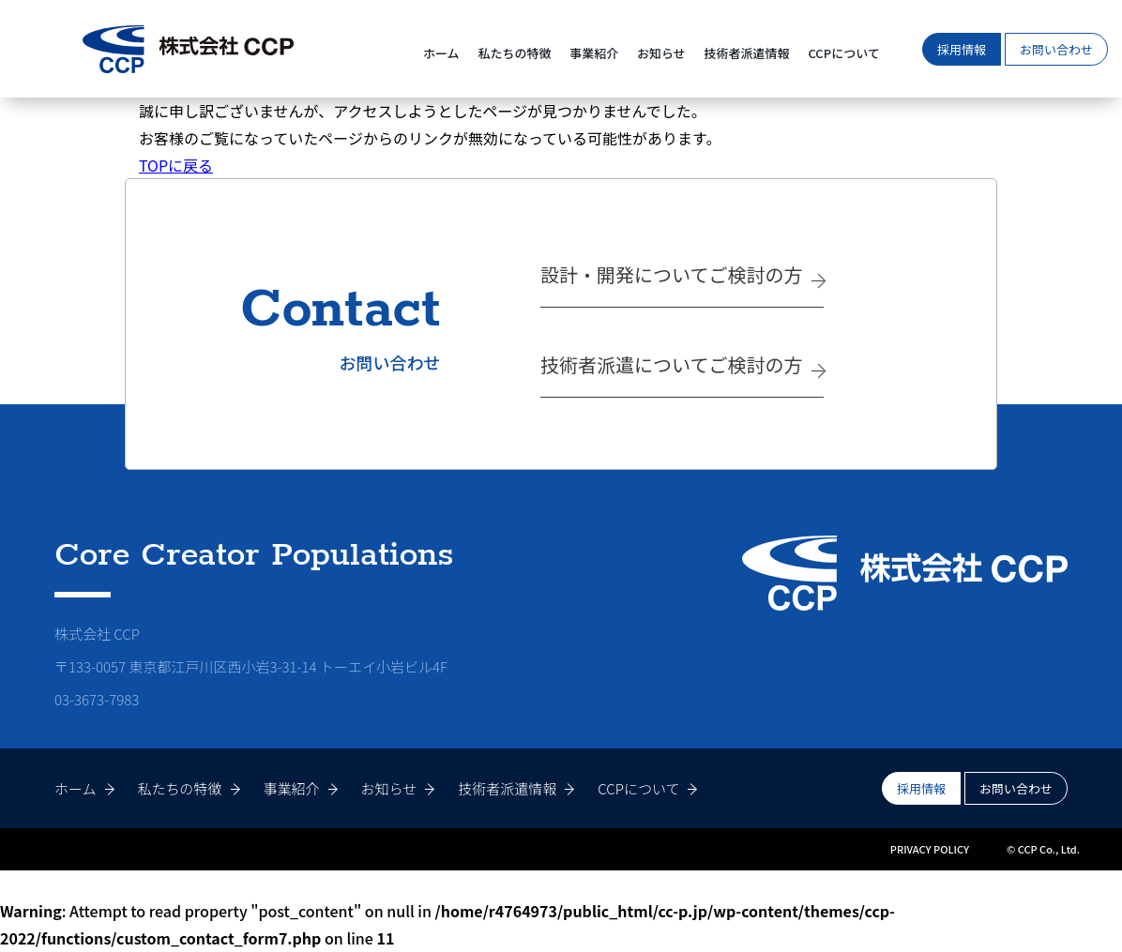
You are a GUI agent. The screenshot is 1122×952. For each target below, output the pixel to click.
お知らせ (661, 53)
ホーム (441, 53)
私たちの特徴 (514, 53)
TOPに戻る (176, 165)
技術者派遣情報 (747, 53)
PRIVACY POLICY (929, 848)
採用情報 (961, 49)
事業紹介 (593, 53)
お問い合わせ (1056, 49)
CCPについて (843, 53)
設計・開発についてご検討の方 (671, 274)
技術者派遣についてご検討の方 (671, 364)
